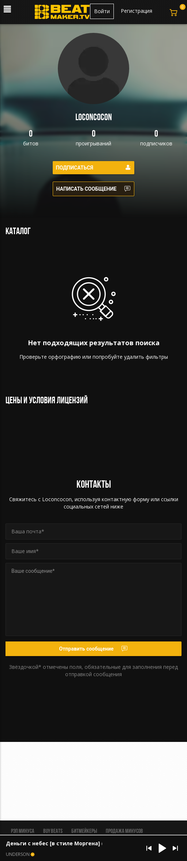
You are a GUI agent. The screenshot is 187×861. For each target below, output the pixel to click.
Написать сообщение (93, 189)
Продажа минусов (124, 831)
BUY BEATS (53, 831)
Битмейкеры (84, 831)
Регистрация (136, 10)
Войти (102, 11)
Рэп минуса (22, 831)
